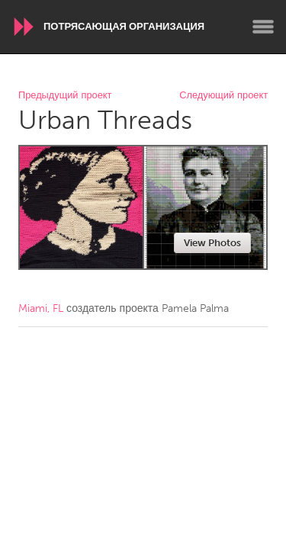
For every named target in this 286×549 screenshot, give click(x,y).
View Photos (212, 243)
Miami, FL (40, 308)
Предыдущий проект (64, 96)
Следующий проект (223, 96)
